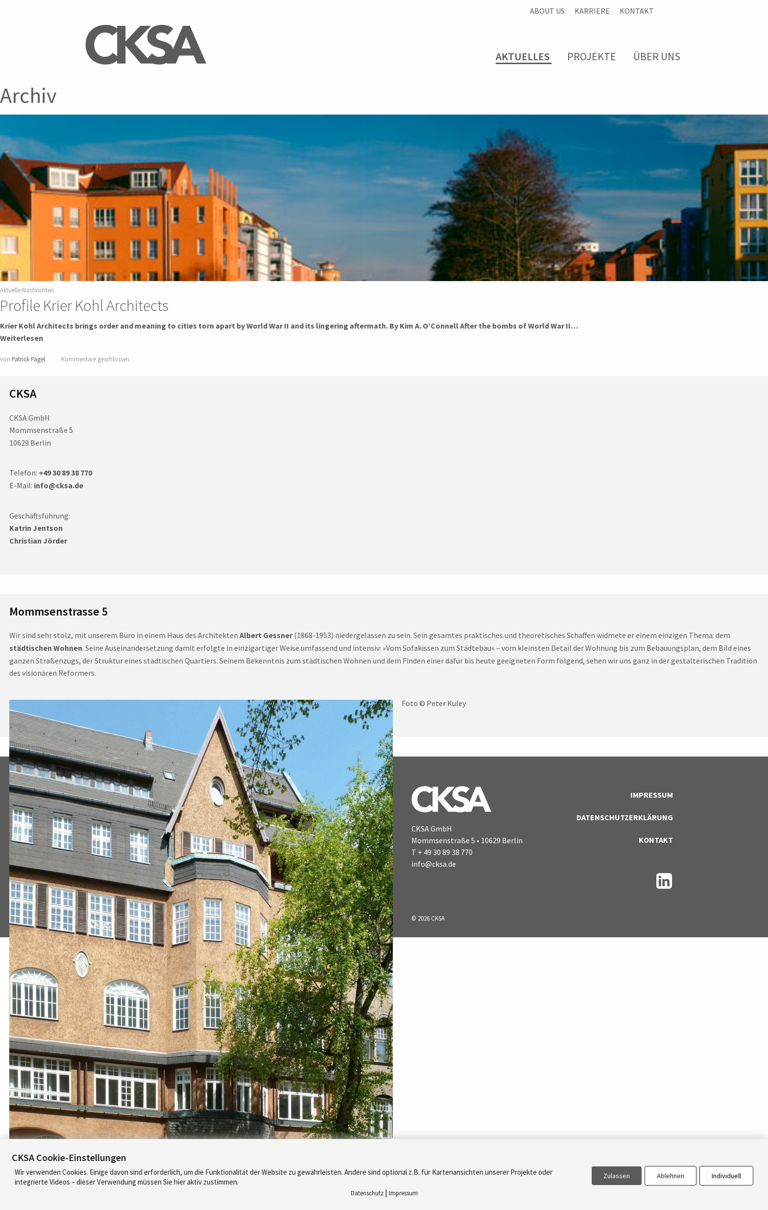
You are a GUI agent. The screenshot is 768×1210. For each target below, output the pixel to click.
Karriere (592, 11)
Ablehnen (670, 1175)
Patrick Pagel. (29, 359)
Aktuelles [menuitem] (523, 56)
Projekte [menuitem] (591, 56)
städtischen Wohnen (45, 648)
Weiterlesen (21, 338)
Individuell (726, 1175)
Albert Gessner (266, 635)
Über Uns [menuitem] (656, 56)
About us (547, 11)
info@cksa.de (433, 864)
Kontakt (637, 11)
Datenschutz (367, 1193)
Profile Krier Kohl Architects (84, 305)
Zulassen (616, 1175)
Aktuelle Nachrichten (27, 289)
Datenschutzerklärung (624, 817)
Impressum (651, 795)
